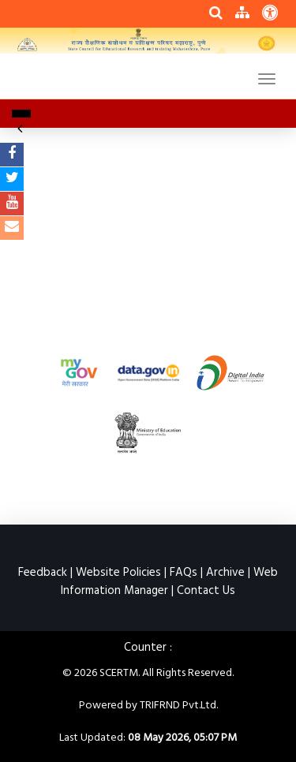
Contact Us (206, 590)
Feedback (42, 572)
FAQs (183, 572)
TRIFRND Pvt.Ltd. (179, 706)
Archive (225, 572)
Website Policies (118, 572)
